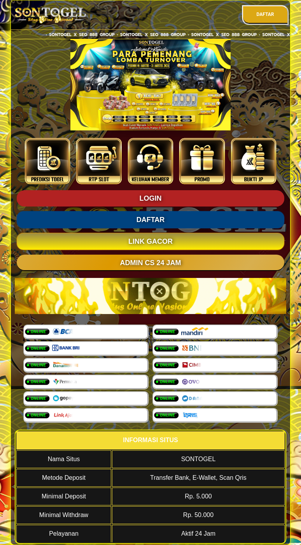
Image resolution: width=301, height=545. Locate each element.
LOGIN (151, 198)
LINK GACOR (150, 241)
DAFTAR (265, 14)
